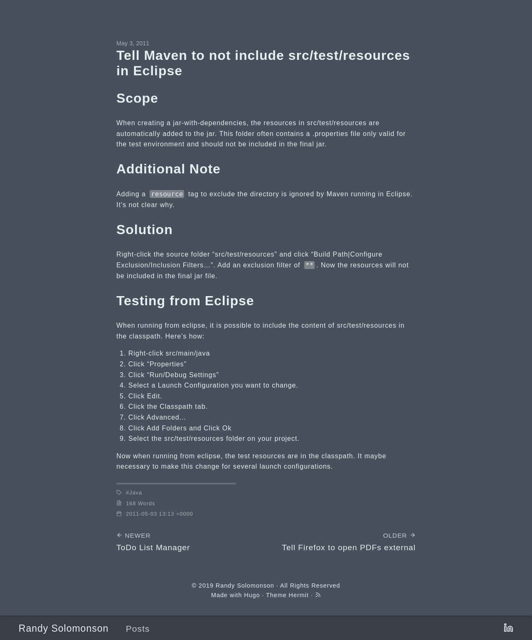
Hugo (252, 595)
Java (135, 492)
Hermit (299, 595)
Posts (138, 628)
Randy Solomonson (63, 628)
